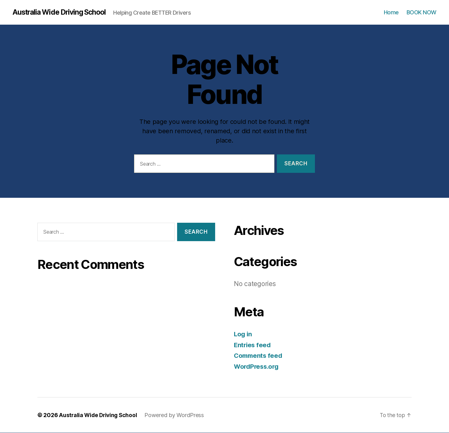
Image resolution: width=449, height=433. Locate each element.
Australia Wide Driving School (62, 12)
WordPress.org (257, 367)
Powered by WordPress (176, 415)
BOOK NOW (422, 12)
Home (391, 12)
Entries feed (253, 345)
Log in (243, 334)
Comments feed (259, 356)
